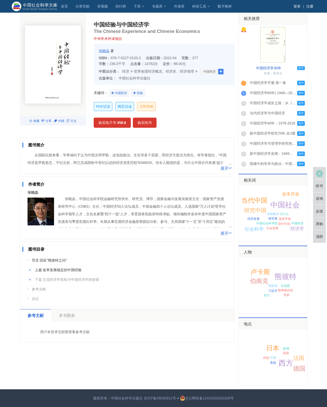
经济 (125, 71)
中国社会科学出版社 (134, 78)
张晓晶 (104, 51)
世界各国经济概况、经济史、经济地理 (164, 71)
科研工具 (199, 6)
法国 (298, 358)
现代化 (284, 214)
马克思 (285, 286)
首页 (64, 6)
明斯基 (273, 286)
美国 (273, 363)
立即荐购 (146, 106)
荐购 (319, 224)
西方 (286, 363)
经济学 (297, 228)
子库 (137, 6)
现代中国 (284, 224)
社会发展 (272, 228)
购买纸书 (145, 123)
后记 (35, 299)
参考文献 (39, 289)
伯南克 (259, 280)
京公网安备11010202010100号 (207, 398)
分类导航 (83, 6)
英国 (286, 353)
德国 (299, 368)
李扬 (286, 295)
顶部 (319, 236)
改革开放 (285, 219)
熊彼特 (285, 276)
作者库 (179, 6)
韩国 (266, 358)
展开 (226, 167)
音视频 (102, 6)
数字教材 (225, 6)
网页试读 (125, 106)
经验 (140, 93)
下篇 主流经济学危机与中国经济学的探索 (67, 279)
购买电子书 (112, 123)
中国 (273, 357)
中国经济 (210, 71)
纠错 (59, 121)
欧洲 (286, 348)
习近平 (273, 291)
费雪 (267, 295)
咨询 (319, 199)
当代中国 (254, 200)
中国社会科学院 (267, 223)
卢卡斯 (260, 272)
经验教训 (273, 214)
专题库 (157, 6)
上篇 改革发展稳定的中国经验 (58, 270)
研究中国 (255, 210)
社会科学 (254, 229)
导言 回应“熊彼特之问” (49, 260)
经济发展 (253, 219)
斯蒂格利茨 (285, 290)
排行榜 (120, 6)
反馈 (319, 211)
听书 (319, 186)
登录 (296, 6)
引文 (71, 121)
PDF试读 (103, 106)
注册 (309, 6)
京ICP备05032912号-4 (161, 398)
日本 (272, 348)
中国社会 (285, 205)
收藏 (34, 121)
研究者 (273, 218)
